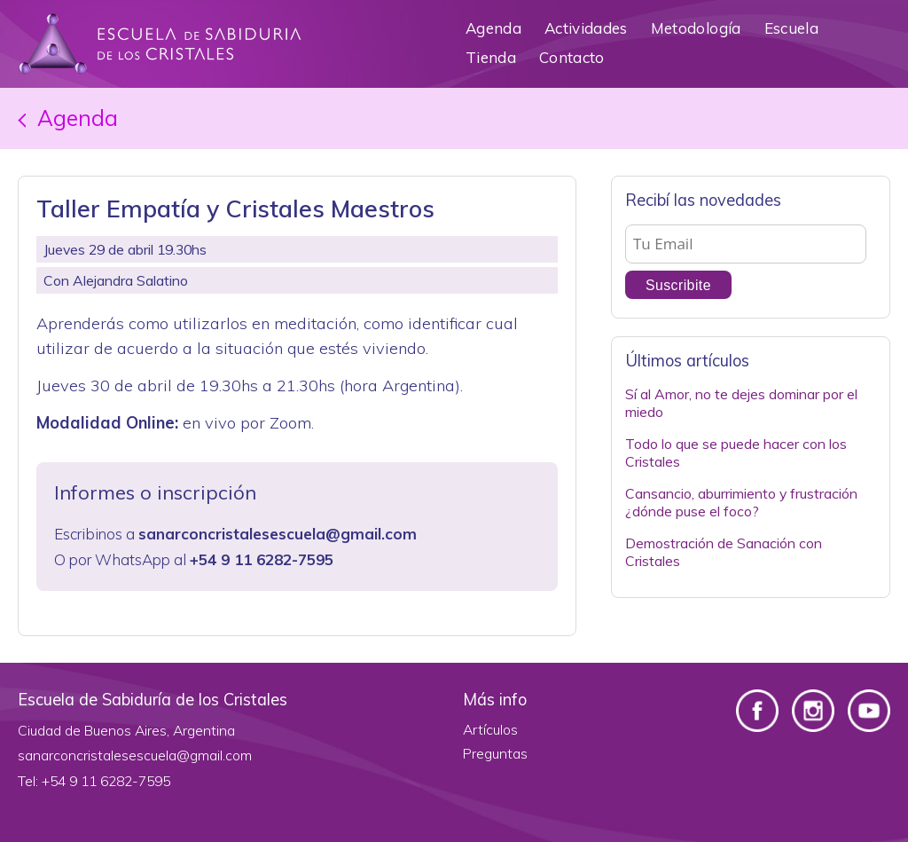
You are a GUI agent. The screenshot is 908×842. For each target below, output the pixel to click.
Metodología (696, 28)
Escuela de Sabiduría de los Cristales (159, 44)
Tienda (491, 57)
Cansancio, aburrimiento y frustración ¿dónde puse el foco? (741, 502)
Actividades (586, 28)
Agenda (493, 28)
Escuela (791, 28)
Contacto (572, 57)
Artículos (490, 729)
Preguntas (495, 753)
